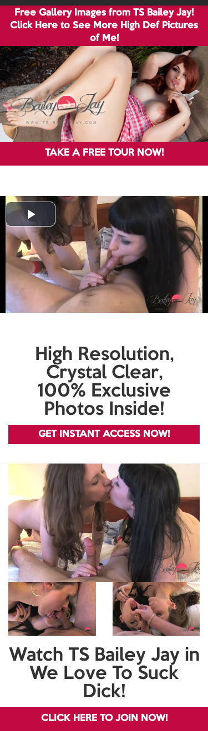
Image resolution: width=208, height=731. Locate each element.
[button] (30, 214)
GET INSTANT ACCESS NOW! (104, 434)
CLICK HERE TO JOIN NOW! (104, 718)
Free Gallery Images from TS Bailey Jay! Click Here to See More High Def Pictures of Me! (104, 26)
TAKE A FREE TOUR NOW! (104, 153)
